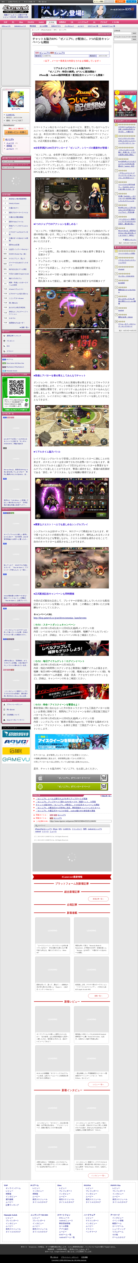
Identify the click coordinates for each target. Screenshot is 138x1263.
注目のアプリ (56, 26)
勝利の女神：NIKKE (125, 317)
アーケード (115, 1215)
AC (94, 22)
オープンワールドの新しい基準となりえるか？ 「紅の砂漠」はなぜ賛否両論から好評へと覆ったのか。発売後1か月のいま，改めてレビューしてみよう (16, 537)
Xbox (21, 22)
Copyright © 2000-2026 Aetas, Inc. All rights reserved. (69, 1260)
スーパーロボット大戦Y (126, 253)
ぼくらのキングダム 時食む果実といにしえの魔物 (127, 301)
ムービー (81, 26)
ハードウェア (83, 22)
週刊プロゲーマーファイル (18, 212)
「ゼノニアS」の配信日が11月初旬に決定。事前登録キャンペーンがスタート (68, 808)
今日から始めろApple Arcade (19, 274)
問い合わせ (43, 2)
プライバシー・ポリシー (69, 1257)
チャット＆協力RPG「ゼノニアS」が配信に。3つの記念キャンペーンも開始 (67, 805)
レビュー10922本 (9, 17)
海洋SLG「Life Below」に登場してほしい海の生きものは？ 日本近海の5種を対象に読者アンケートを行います (16, 502)
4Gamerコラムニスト (16, 289)
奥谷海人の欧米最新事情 (17, 199)
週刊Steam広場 (14, 245)
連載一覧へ (25, 327)
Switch (41, 22)
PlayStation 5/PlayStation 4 (15, 367)
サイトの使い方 (29, 2)
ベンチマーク (91, 1232)
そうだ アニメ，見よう (17, 258)
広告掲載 (84, 1257)
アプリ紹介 (63, 1229)
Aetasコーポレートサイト (16, 720)
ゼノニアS (16, 109)
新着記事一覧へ (98, 899)
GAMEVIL (10, 115)
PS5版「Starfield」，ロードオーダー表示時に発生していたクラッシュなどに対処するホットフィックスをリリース (127, 198)
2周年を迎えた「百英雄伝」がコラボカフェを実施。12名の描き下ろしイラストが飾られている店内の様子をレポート (16, 663)
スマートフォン (63, 1215)
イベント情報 (117, 1220)
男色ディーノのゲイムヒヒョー (18, 227)
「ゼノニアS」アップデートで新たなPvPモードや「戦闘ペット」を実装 (66, 802)
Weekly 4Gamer (14, 203)
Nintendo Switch (11, 371)
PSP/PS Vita (115, 1185)
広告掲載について (13, 715)
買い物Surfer (13, 303)
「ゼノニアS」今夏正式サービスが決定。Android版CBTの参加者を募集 (65, 811)
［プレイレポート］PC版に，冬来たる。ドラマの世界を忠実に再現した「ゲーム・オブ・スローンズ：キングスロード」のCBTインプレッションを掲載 (127, 152)
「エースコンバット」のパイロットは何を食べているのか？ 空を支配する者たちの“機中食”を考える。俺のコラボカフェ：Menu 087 (52, 949)
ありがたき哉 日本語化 (17, 307)
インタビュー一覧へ (98, 1175)
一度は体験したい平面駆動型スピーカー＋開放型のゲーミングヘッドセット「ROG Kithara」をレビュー (91, 1075)
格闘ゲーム (117, 1223)
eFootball (121, 269)
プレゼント (11, 341)
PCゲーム (9, 359)
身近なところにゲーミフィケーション (18, 313)
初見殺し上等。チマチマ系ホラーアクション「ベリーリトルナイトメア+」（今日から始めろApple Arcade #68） (91, 987)
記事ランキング (12, 1205)
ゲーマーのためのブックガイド (18, 264)
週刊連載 (9, 1199)
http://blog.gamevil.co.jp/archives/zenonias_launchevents (60, 618)
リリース (45, 831)
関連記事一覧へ (106, 796)
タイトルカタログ (39, 1202)
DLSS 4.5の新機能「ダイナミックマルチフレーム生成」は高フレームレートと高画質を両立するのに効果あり (52, 1075)
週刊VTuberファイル (16, 222)
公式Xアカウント (14, 2)
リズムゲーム (117, 1232)
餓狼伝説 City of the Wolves (127, 291)
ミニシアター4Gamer (16, 298)
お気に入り (109, 1)
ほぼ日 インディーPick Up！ (19, 249)
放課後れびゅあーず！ (17, 323)
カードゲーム (117, 1226)
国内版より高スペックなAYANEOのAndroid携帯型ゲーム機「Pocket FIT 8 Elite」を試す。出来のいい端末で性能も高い (90, 1036)
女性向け (62, 22)
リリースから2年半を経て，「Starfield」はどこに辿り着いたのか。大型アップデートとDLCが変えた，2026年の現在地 (127, 187)
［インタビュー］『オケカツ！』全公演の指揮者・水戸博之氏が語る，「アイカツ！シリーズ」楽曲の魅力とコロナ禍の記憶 (52, 1125)
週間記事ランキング (14, 336)
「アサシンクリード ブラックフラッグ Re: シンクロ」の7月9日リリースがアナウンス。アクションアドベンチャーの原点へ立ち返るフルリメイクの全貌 (127, 175)
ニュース (10, 143)
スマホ (51, 22)
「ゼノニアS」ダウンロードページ (73, 778)
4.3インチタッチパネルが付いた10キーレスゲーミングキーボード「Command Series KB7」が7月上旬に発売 (127, 140)
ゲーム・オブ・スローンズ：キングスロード (127, 325)
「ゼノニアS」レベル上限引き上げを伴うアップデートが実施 (61, 799)
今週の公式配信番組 (16, 217)
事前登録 (33, 26)
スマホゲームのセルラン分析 (18, 233)
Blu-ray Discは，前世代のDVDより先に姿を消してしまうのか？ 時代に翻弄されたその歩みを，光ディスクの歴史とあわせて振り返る (16, 472)
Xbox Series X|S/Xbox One (15, 363)
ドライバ (10, 351)
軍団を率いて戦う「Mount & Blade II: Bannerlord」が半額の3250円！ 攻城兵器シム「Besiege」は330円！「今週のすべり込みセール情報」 (91, 949)
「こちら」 (82, 1249)
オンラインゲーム (13, 1188)
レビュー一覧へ (98, 1084)
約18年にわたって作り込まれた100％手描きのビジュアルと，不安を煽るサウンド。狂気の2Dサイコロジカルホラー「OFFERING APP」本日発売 (127, 210)
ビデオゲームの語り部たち (18, 294)
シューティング (118, 1229)
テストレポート (92, 1220)
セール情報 (44, 26)
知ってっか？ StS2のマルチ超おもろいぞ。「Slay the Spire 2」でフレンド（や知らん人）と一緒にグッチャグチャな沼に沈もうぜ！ (16, 567)
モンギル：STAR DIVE (126, 276)
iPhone (55, 829)
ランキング (131, 1)
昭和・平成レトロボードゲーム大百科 (18, 284)
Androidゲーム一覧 (108, 26)
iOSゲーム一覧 (93, 26)
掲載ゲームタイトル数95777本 (15, 15)
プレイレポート (65, 1191)
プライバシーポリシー (15, 704)
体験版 (9, 146)
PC (13, 22)
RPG (60, 829)
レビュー (9, 1191)
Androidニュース (20, 26)
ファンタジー (77, 829)
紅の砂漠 (121, 283)
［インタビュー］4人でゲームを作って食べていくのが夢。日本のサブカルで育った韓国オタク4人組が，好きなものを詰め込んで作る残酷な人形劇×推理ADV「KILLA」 (16, 632)
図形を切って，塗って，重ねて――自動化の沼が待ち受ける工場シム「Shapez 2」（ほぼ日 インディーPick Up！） (52, 987)
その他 (115, 1235)
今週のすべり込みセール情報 (18, 239)
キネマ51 (12, 318)
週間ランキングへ (130, 239)
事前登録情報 (64, 1223)
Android (38, 831)
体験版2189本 (23, 17)
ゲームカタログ (118, 1237)
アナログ (103, 22)
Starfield (121, 310)
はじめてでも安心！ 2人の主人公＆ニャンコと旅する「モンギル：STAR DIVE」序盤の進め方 (16, 441)
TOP (5, 22)
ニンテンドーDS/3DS (39, 1215)
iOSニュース (6, 26)
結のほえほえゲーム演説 (17, 269)
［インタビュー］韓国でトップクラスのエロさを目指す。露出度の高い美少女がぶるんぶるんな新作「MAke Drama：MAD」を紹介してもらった (16, 693)
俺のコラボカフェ (15, 278)
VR (72, 22)
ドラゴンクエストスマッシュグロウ (127, 261)
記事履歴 (120, 1)
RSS (3, 2)
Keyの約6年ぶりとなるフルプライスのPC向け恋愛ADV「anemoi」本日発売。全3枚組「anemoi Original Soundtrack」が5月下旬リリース (127, 164)
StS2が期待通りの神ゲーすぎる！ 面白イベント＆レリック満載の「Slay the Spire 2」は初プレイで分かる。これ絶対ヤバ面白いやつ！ (16, 598)
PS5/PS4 (31, 22)
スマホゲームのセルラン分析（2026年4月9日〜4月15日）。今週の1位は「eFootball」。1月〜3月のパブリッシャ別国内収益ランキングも (127, 129)
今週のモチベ (14, 208)
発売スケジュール (39, 1199)
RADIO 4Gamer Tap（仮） (18, 254)
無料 (85, 829)
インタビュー (69, 26)
